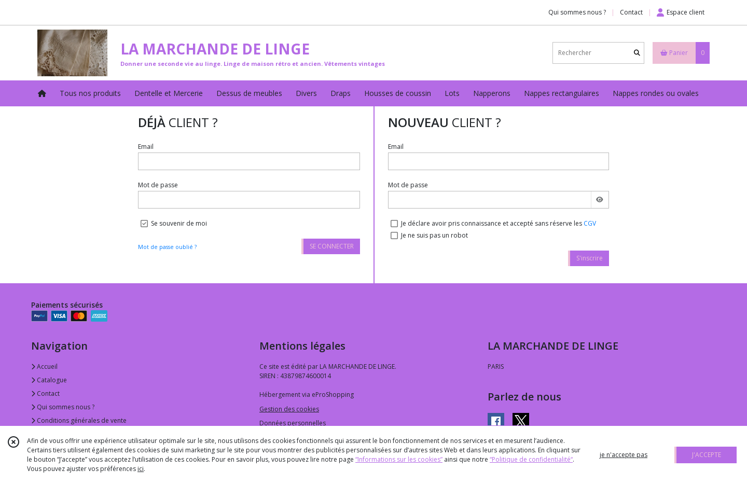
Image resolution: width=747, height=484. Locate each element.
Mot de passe (158, 185)
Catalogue (49, 380)
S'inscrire (589, 258)
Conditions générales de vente (79, 420)
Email (146, 146)
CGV (590, 223)
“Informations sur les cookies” (398, 459)
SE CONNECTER (332, 246)
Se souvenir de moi (179, 223)
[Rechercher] (637, 53)
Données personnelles (292, 423)
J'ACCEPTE (706, 454)
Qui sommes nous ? (62, 407)
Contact (631, 12)
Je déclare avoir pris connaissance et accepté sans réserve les (498, 223)
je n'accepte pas (623, 454)
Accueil (44, 366)
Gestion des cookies (289, 409)
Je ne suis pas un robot (434, 235)
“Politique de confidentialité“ (531, 459)
